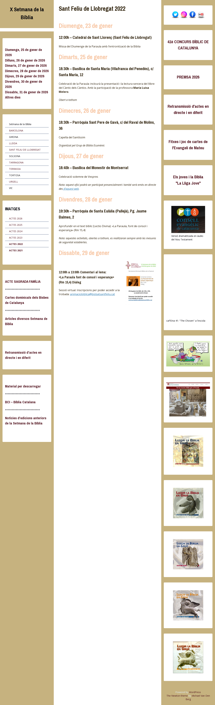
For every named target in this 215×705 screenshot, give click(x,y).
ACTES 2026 (15, 218)
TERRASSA (15, 168)
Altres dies (12, 97)
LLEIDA (13, 143)
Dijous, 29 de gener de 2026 (24, 76)
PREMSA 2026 (188, 77)
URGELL (13, 181)
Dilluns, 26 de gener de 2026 (25, 60)
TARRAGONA (16, 162)
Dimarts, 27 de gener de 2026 (26, 65)
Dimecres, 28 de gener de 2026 (27, 70)
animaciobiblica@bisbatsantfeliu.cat (92, 294)
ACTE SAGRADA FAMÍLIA (22, 281)
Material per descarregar (23, 386)
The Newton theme (177, 695)
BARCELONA (16, 130)
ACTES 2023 (15, 237)
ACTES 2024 (15, 231)
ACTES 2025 (15, 224)
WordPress (195, 692)
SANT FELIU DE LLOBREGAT (25, 149)
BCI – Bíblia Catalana (20, 402)
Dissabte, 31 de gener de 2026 (26, 92)
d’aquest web (71, 189)
